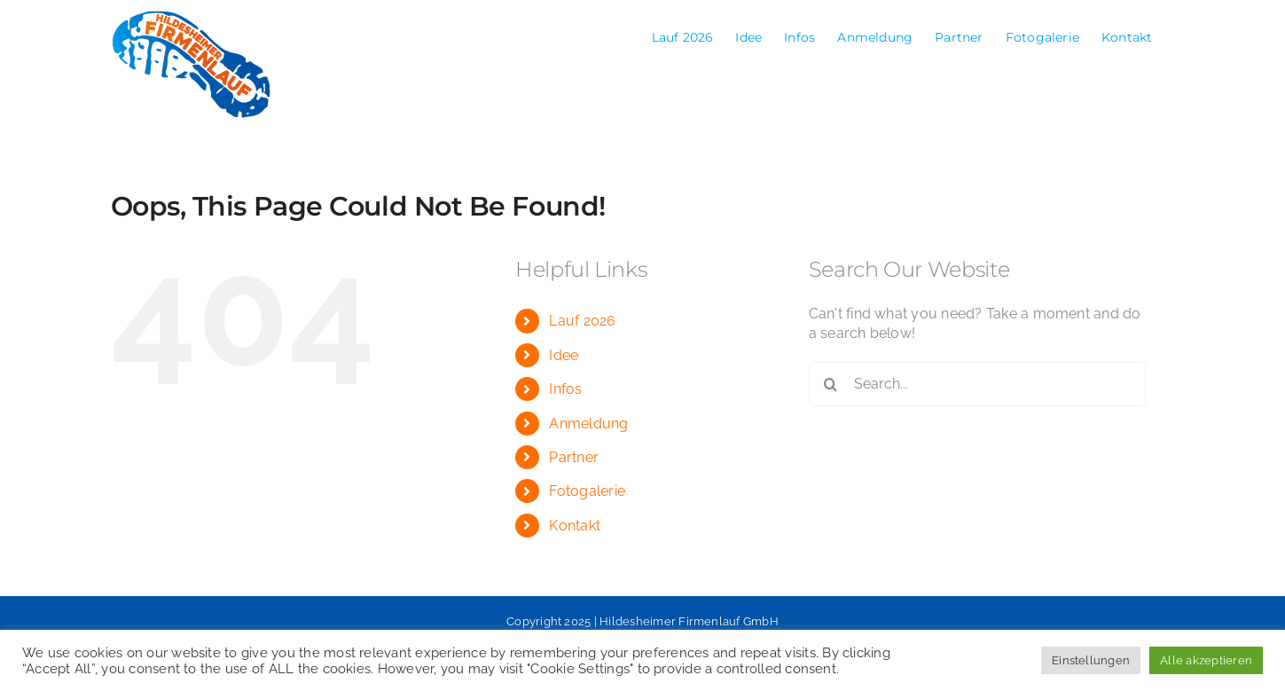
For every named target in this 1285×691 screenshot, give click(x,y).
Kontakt (574, 525)
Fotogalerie (587, 491)
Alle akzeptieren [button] (1206, 660)
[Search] (831, 384)
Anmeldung (588, 423)
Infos (565, 389)
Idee (563, 355)
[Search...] (977, 384)
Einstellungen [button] (1091, 660)
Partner (574, 457)
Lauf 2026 (582, 320)
